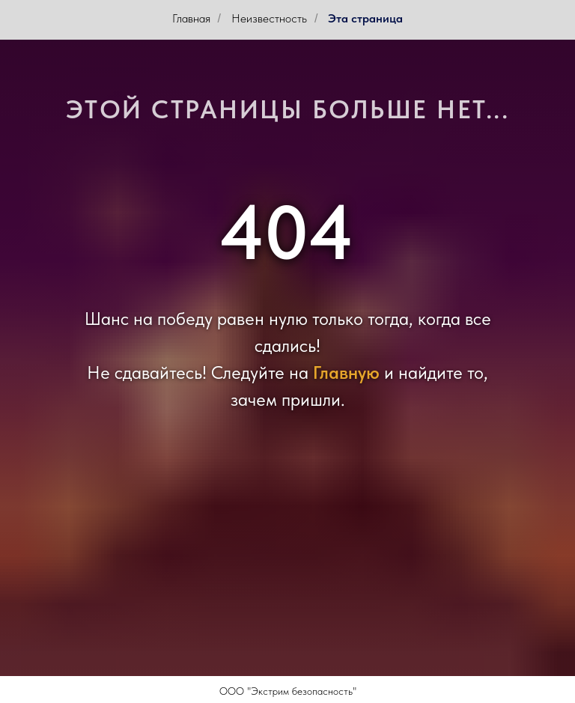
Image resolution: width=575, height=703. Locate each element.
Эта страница (365, 18)
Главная (191, 18)
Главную (346, 372)
